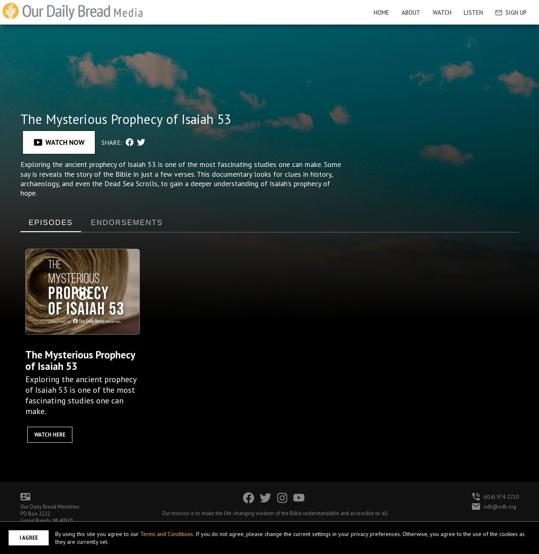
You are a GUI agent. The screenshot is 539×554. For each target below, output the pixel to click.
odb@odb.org (499, 506)
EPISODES (51, 222)
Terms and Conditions (166, 534)
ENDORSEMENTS (127, 222)
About (411, 12)
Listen (473, 12)
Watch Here (49, 434)
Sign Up (511, 12)
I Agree (29, 537)
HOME (381, 12)
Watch (442, 12)
